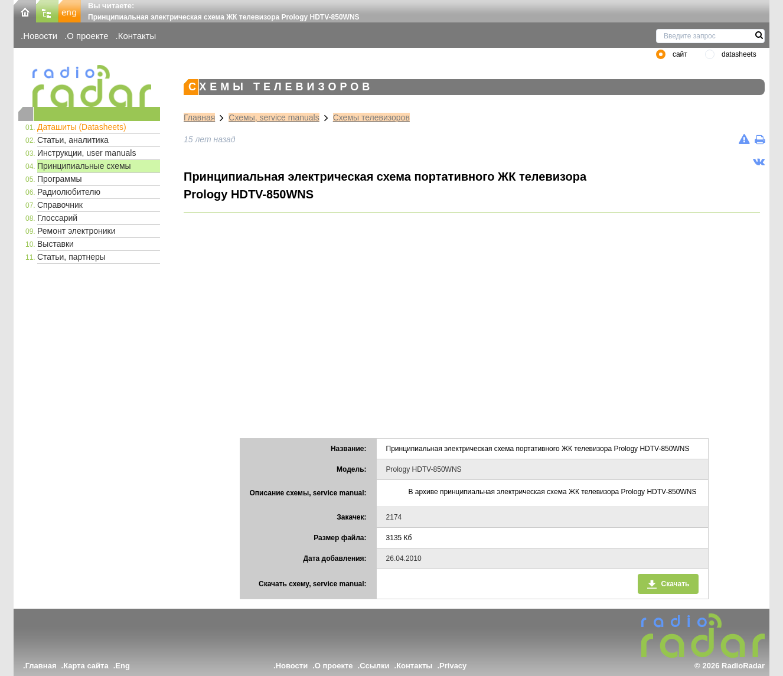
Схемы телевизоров (371, 117)
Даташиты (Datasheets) (81, 127)
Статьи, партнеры (71, 257)
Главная (199, 117)
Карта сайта (86, 665)
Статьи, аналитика (73, 140)
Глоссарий (57, 218)
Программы (59, 179)
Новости (40, 36)
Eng (122, 665)
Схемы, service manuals (274, 117)
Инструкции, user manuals (86, 153)
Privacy (452, 665)
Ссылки (374, 665)
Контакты (137, 36)
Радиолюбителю (68, 192)
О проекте (87, 36)
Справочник (60, 205)
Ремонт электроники (76, 231)
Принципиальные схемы (84, 166)
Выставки (55, 244)
